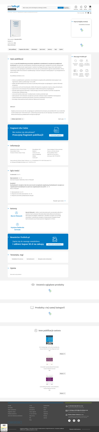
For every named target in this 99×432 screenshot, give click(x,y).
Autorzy (50, 49)
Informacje (34, 49)
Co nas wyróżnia (32, 413)
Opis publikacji (12, 49)
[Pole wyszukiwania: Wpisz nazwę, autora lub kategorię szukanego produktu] (39, 7)
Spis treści (42, 49)
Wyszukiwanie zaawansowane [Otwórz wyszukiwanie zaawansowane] (67, 8)
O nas (30, 405)
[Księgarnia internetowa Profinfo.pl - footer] (12, 429)
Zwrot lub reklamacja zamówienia (15, 415)
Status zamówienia (12, 409)
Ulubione (85, 8)
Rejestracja (76, 8)
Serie (45, 409)
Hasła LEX (46, 411)
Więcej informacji (12, 45)
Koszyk (90, 8)
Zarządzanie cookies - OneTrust (14, 422)
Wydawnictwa (46, 405)
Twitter (88, 13)
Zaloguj (81, 8)
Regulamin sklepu (12, 411)
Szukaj (60, 7)
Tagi (56, 49)
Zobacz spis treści (16, 119)
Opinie (61, 49)
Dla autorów (32, 409)
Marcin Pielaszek (16, 216)
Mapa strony (32, 415)
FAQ (30, 417)
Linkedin (90, 13)
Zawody (45, 417)
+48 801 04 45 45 (32, 162)
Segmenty (46, 413)
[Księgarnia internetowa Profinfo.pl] (13, 6)
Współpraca (31, 407)
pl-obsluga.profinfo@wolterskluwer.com (19, 162)
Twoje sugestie (32, 411)
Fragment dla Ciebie (24, 49)
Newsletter (10, 407)
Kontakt (9, 405)
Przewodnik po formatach (84, 24)
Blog (30, 419)
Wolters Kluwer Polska (20, 152)
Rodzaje (45, 415)
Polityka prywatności (12, 413)
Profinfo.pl (15, 12)
